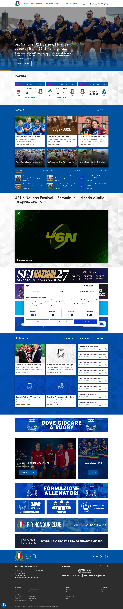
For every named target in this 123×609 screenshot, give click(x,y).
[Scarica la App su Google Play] (106, 556)
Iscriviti (93, 472)
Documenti (31, 594)
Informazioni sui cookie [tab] (86, 291)
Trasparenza (18, 598)
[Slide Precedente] (16, 39)
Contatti (30, 600)
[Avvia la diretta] (61, 213)
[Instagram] (96, 4)
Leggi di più (101, 110)
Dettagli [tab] (61, 291)
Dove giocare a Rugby (34, 589)
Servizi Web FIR (32, 598)
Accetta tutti (85, 322)
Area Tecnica (18, 596)
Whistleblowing (54, 606)
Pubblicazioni (104, 594)
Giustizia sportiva (33, 592)
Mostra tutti (104, 566)
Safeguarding (32, 596)
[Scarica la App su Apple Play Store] (101, 556)
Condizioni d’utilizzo (26, 606)
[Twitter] (93, 4)
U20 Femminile (70, 596)
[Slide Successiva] (20, 39)
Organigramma (18, 594)
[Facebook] (90, 4)
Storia (16, 592)
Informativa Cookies (44, 606)
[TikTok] (99, 4)
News (67, 598)
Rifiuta (38, 322)
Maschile (68, 589)
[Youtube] (102, 4)
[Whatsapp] (107, 4)
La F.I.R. (17, 589)
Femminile (69, 592)
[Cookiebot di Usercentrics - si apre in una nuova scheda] (85, 286)
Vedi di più (101, 338)
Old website (18, 606)
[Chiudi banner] (96, 286)
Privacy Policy (35, 606)
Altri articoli (68, 338)
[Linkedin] (105, 4)
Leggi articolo (23, 63)
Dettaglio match (30, 97)
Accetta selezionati (61, 322)
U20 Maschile (69, 594)
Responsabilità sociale (20, 600)
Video (102, 592)
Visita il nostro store (27, 472)
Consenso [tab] (36, 291)
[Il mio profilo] (84, 3)
